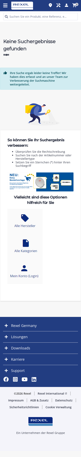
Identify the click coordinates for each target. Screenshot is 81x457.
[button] (40, 325)
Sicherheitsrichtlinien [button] (24, 407)
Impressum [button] (16, 400)
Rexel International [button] (52, 393)
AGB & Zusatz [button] (39, 400)
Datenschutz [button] (64, 400)
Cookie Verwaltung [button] (59, 407)
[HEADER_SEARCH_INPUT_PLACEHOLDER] (40, 16)
